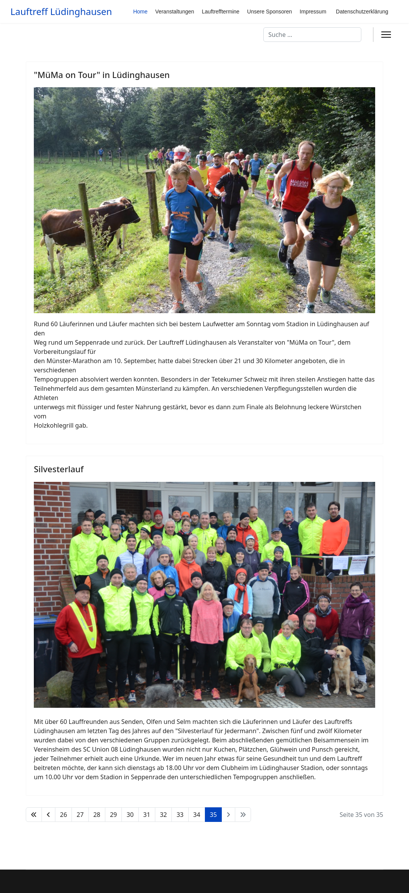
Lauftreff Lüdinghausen (61, 11)
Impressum (313, 11)
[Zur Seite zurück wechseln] (48, 814)
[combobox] (312, 34)
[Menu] (386, 34)
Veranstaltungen (174, 11)
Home (140, 11)
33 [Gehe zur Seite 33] (179, 814)
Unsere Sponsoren (269, 11)
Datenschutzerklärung (362, 11)
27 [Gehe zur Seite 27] (79, 814)
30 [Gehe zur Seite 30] (129, 814)
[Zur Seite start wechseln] (34, 814)
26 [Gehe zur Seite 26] (63, 814)
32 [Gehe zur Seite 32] (163, 814)
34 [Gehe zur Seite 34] (196, 814)
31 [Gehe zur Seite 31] (146, 814)
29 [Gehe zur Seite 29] (113, 814)
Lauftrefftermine (220, 11)
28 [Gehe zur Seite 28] (96, 814)
